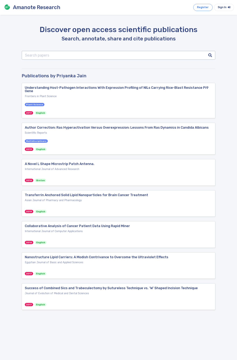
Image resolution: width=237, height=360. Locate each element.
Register (203, 7)
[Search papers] (114, 55)
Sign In (224, 7)
